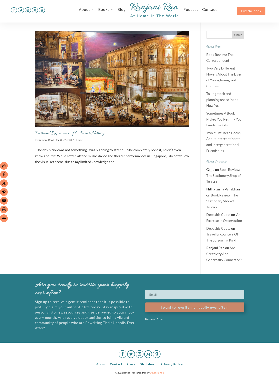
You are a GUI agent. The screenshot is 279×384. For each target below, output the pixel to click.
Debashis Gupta (218, 214)
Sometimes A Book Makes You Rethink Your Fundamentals (224, 119)
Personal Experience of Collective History (70, 133)
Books (103, 9)
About (84, 9)
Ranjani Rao (45, 140)
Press (131, 364)
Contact (209, 9)
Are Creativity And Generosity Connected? (224, 254)
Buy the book (251, 11)
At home (78, 140)
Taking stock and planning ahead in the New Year (222, 99)
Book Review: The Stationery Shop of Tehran (223, 175)
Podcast (190, 9)
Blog (121, 9)
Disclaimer (148, 364)
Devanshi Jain (157, 372)
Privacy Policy (172, 364)
